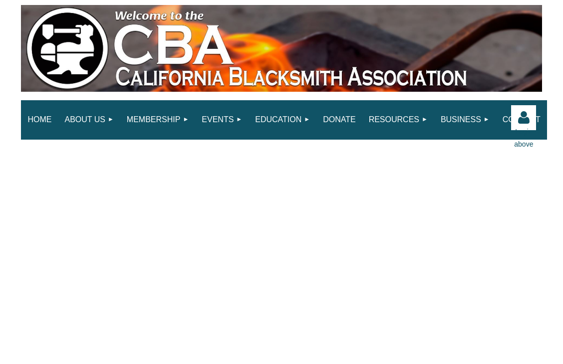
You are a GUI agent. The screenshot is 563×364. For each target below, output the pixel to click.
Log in (523, 117)
